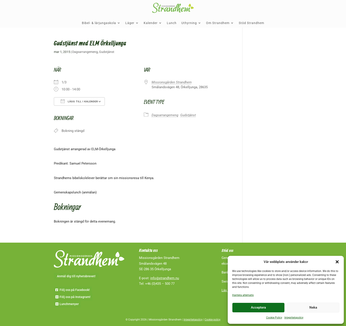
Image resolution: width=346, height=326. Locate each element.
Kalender (151, 23)
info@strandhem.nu (164, 278)
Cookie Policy (274, 317)
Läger (129, 23)
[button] (337, 262)
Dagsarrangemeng (85, 52)
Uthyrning (189, 23)
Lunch (172, 23)
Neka (313, 307)
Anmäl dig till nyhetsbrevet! (76, 276)
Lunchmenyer (69, 304)
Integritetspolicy (293, 317)
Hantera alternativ (243, 295)
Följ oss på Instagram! (75, 297)
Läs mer (227, 290)
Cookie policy (212, 319)
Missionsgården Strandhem (172, 82)
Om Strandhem (217, 23)
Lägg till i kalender (79, 101)
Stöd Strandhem (251, 23)
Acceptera (258, 307)
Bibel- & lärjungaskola (99, 23)
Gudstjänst (106, 52)
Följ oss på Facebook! (75, 290)
